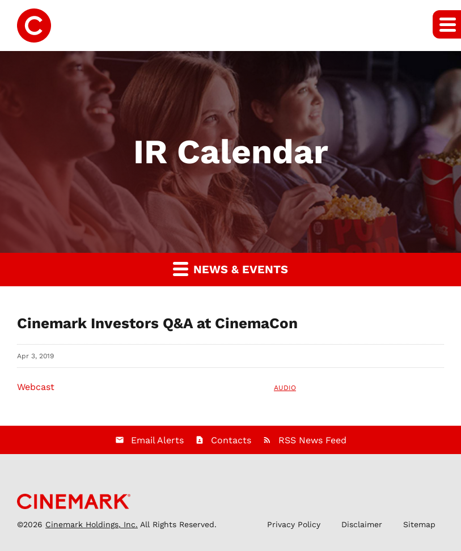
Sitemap (419, 524)
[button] (447, 24)
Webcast (35, 387)
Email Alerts (157, 440)
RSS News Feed (312, 440)
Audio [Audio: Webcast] (285, 388)
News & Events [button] (230, 268)
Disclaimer (361, 524)
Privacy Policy (293, 524)
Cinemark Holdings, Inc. (91, 524)
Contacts (231, 440)
